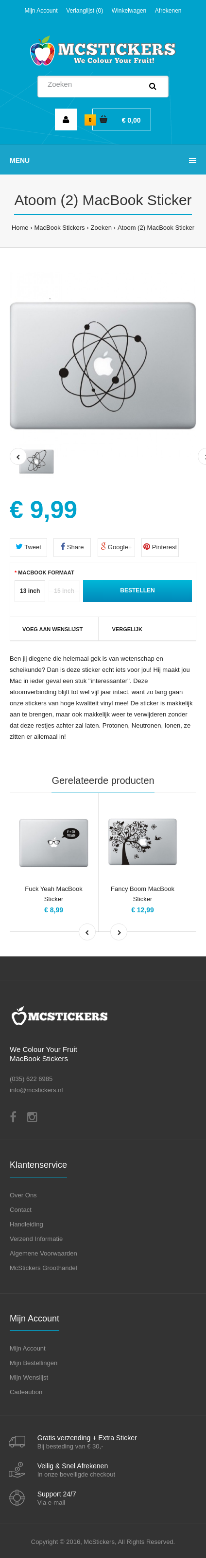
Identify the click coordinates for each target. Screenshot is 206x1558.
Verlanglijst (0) (84, 10)
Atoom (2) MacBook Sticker (156, 227)
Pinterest (160, 546)
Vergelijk (127, 629)
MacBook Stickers (59, 227)
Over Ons (23, 1195)
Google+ (116, 546)
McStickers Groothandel (43, 1268)
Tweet (28, 546)
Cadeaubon (26, 1392)
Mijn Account (40, 10)
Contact (21, 1209)
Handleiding (26, 1224)
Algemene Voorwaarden (43, 1253)
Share (72, 546)
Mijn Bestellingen (33, 1363)
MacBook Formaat (46, 572)
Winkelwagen (129, 10)
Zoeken (101, 227)
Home (20, 227)
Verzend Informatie (36, 1238)
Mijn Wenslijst (29, 1377)
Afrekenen (168, 10)
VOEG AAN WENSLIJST (52, 629)
